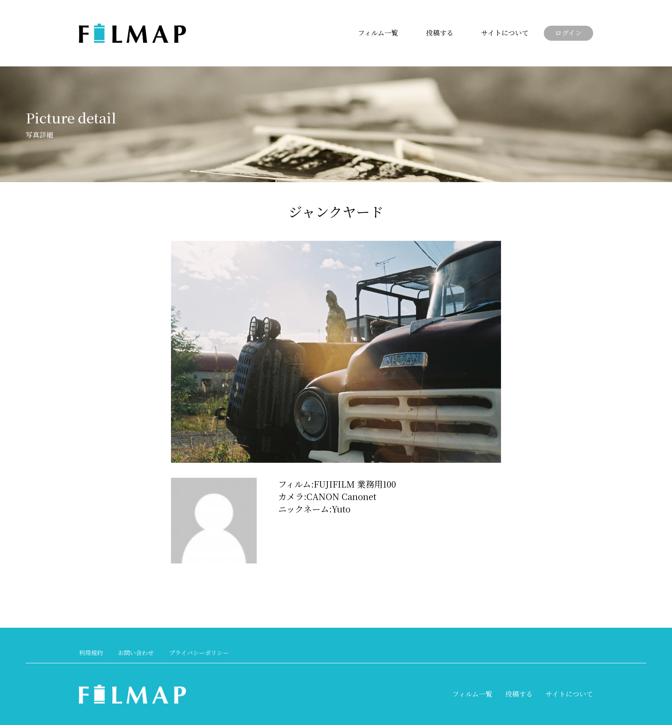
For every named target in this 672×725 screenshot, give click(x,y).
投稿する (439, 33)
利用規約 (91, 652)
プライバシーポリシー (199, 652)
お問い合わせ (136, 652)
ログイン (568, 33)
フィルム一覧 (378, 33)
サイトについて (505, 33)
